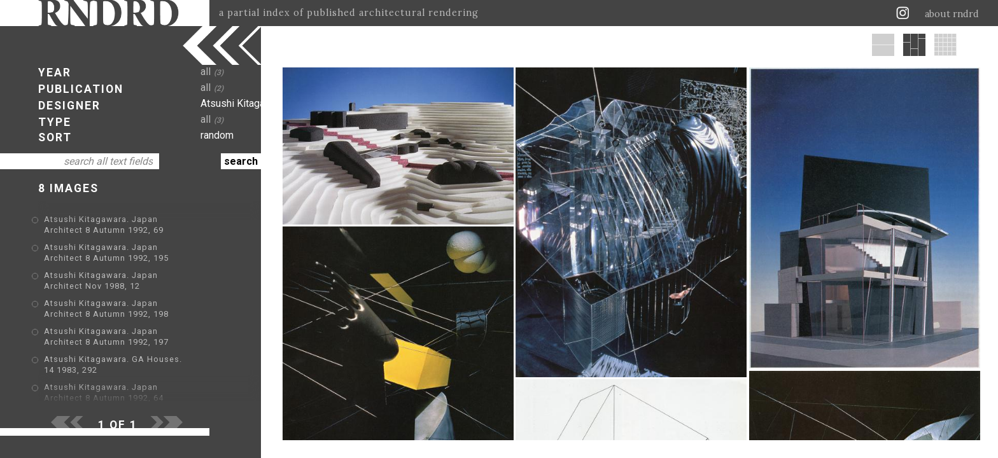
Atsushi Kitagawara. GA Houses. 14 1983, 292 (141, 360)
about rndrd (952, 14)
